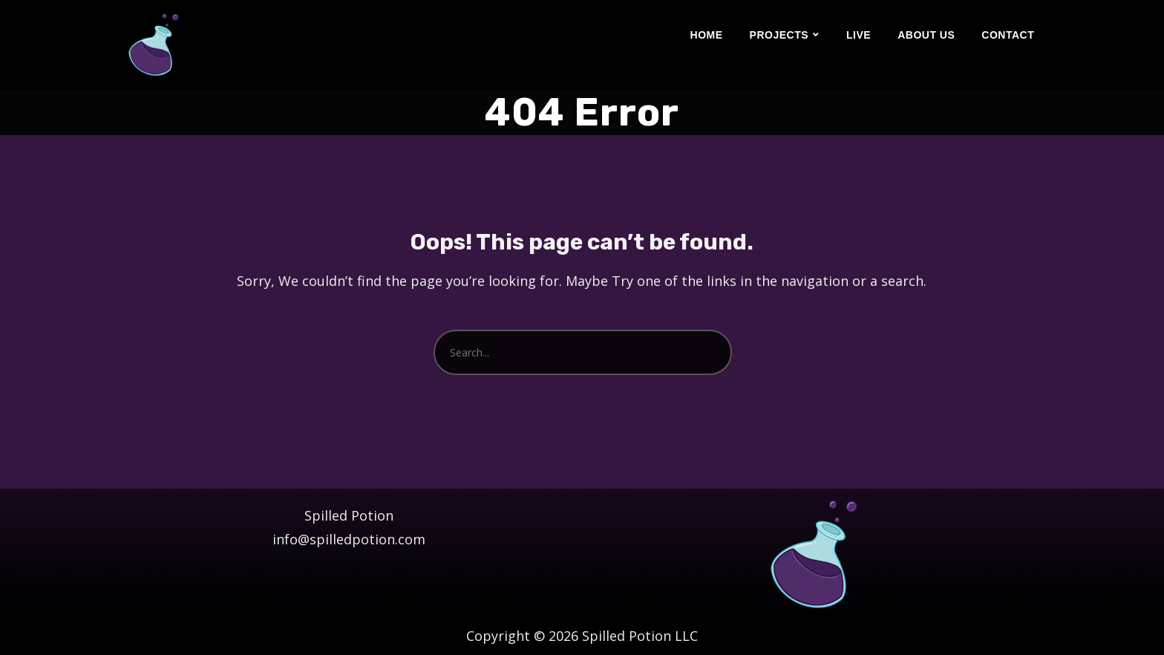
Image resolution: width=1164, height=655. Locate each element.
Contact (1007, 35)
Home (706, 35)
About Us (926, 35)
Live (858, 35)
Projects (779, 35)
